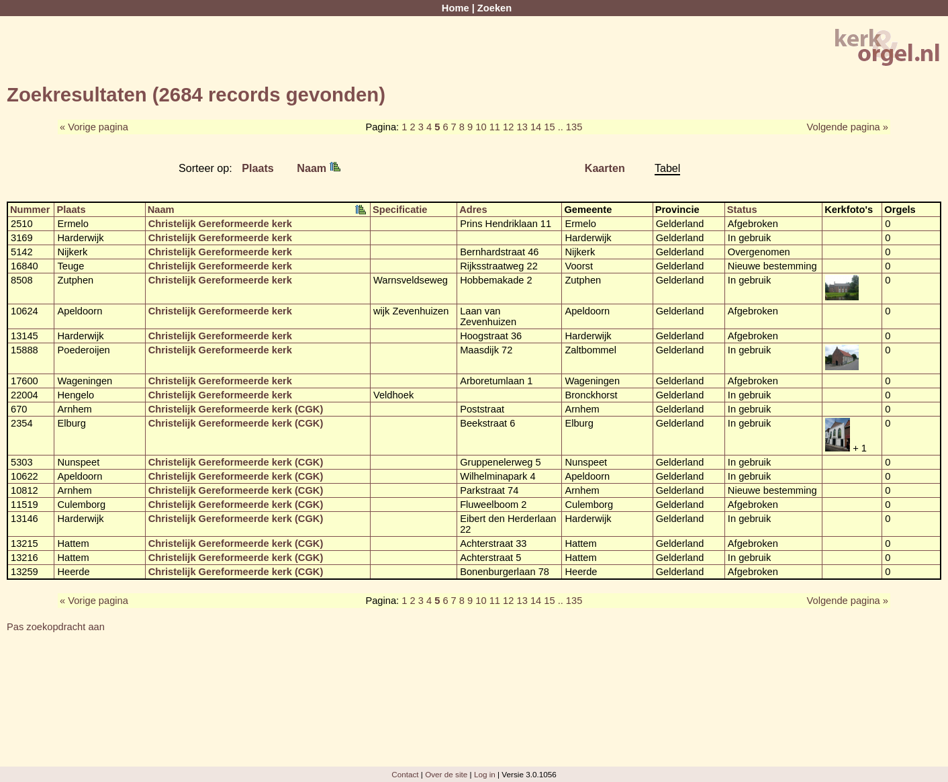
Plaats (258, 168)
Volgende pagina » (847, 127)
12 (508, 127)
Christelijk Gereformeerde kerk (220, 223)
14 (535, 127)
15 (549, 127)
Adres (473, 209)
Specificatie (400, 209)
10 (480, 127)
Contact (404, 774)
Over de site (446, 774)
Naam (318, 168)
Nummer (30, 209)
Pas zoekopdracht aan (56, 626)
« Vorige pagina (94, 127)
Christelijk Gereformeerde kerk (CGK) (236, 409)
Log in (484, 774)
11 (494, 127)
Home (455, 8)
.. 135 (570, 127)
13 (521, 127)
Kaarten (605, 168)
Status (742, 209)
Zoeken (494, 8)
